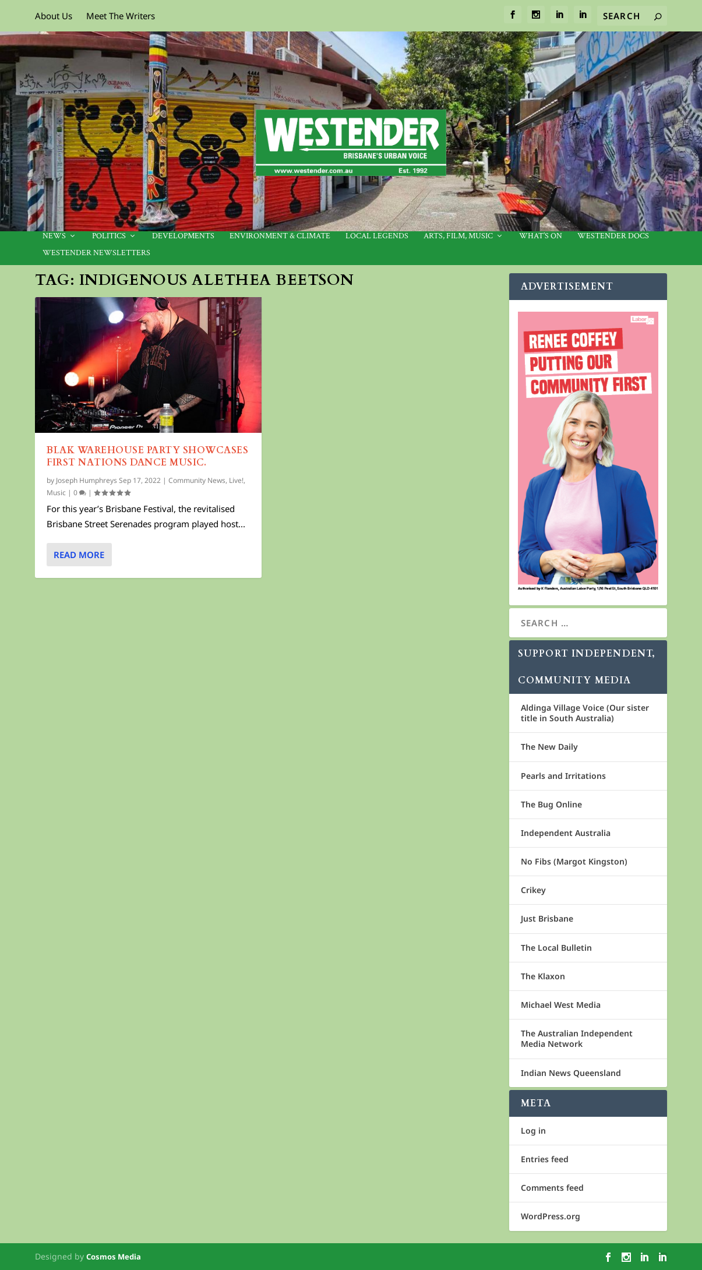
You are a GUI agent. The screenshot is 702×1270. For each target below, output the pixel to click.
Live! (236, 480)
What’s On (540, 236)
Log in (533, 1130)
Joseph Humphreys (86, 480)
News (54, 236)
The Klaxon (543, 976)
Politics (109, 236)
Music (56, 493)
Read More (79, 554)
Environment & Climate (280, 236)
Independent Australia (566, 832)
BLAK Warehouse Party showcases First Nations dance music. (147, 456)
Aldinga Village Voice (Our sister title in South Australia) (585, 713)
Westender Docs (613, 236)
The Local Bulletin (556, 947)
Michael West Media (561, 1004)
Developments (183, 236)
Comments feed (552, 1187)
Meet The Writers (120, 16)
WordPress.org (550, 1216)
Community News (196, 480)
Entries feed (545, 1159)
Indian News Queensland (571, 1072)
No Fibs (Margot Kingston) (574, 861)
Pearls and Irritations (563, 775)
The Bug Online (551, 804)
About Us (53, 16)
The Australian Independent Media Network (577, 1038)
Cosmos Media (113, 1256)
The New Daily (549, 746)
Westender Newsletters (96, 253)
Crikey (533, 889)
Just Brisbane (547, 918)
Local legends (376, 236)
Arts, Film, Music (458, 236)
